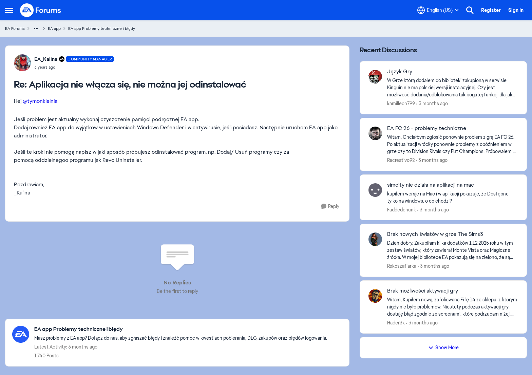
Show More (443, 347)
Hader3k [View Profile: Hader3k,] (396, 323)
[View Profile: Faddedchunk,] (375, 190)
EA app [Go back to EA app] (54, 28)
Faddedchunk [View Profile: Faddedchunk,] (401, 209)
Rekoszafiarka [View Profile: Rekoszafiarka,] (401, 266)
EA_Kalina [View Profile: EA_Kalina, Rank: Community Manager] (45, 59)
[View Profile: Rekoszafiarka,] (375, 239)
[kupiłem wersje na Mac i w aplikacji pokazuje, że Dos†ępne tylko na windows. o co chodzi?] (452, 197)
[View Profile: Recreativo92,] (375, 133)
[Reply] (330, 206)
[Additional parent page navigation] (36, 28)
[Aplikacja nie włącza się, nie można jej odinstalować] (74, 67)
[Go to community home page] (40, 10)
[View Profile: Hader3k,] (375, 296)
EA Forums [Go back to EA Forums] (15, 28)
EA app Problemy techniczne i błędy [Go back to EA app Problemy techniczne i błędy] (101, 28)
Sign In (516, 10)
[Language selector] (438, 10)
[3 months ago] (432, 103)
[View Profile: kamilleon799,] (375, 76)
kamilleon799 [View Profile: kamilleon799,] (401, 103)
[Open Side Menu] (9, 10)
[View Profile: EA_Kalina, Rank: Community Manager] (22, 62)
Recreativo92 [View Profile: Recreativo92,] (401, 160)
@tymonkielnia (40, 101)
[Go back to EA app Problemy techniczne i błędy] (180, 329)
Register (491, 10)
